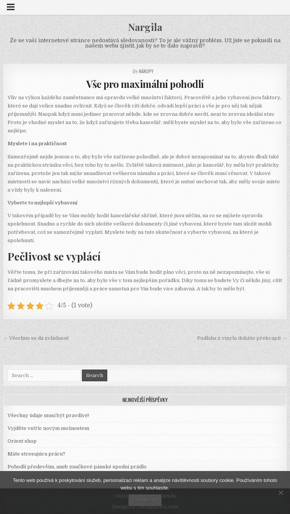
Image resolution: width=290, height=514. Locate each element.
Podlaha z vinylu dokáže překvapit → (242, 338)
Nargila (145, 27)
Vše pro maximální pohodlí (145, 84)
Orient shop (22, 441)
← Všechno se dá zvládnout (36, 338)
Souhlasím (144, 500)
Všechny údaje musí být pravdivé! (48, 415)
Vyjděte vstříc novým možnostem (48, 428)
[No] (280, 492)
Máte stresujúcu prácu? (36, 454)
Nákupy (146, 71)
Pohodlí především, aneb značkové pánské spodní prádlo (77, 467)
